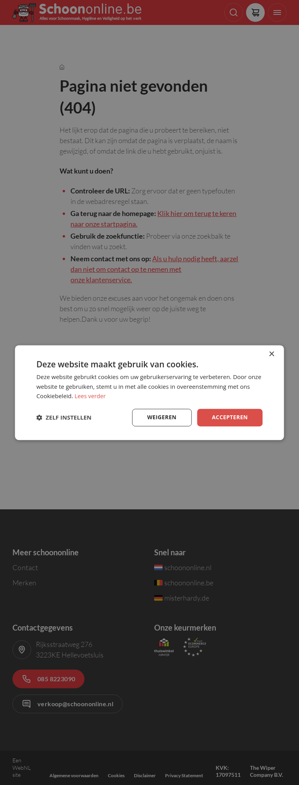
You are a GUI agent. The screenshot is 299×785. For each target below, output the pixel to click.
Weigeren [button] (161, 417)
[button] (63, 417)
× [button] (271, 354)
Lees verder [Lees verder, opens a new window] (91, 396)
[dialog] (149, 392)
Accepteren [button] (230, 417)
